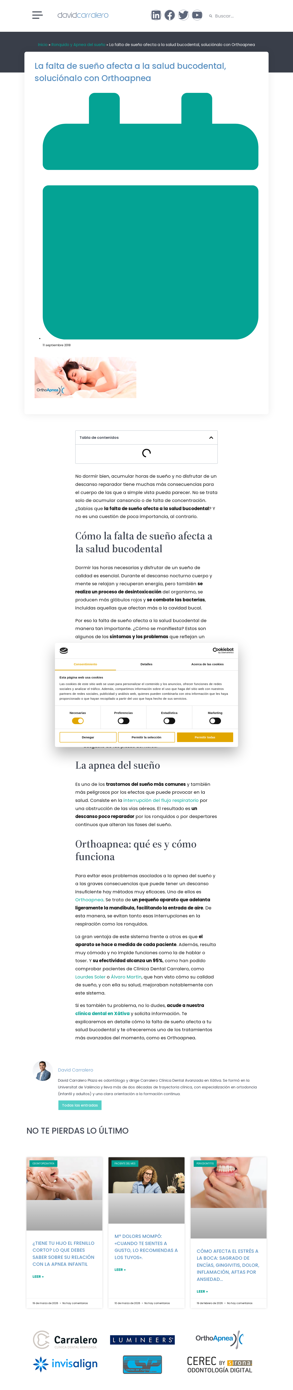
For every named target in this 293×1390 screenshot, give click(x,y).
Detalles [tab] (146, 664)
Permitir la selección (146, 737)
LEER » (38, 1276)
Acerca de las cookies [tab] (207, 664)
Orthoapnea (89, 900)
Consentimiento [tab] (85, 664)
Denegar (88, 737)
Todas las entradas (80, 1105)
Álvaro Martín (126, 977)
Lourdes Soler (90, 977)
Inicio (43, 44)
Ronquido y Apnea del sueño (78, 44)
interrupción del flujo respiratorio (161, 800)
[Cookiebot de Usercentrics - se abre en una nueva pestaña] (216, 651)
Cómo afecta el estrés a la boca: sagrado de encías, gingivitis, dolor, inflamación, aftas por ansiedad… (228, 1265)
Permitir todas (205, 737)
